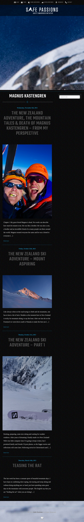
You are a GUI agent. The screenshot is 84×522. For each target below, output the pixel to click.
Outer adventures (48, 2)
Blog (17, 2)
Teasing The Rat (27, 466)
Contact (69, 2)
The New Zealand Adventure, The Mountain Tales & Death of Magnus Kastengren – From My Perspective (27, 123)
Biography (60, 2)
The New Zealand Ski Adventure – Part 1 (27, 343)
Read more (6, 241)
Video (24, 2)
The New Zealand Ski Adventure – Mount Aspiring (27, 259)
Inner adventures (35, 2)
